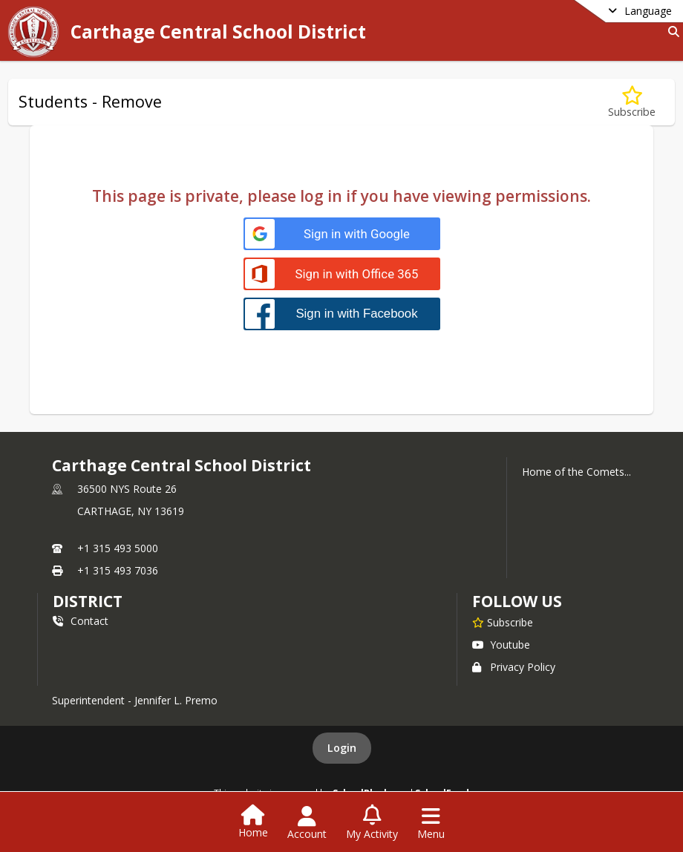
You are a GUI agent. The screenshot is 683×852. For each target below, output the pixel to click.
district (87, 601)
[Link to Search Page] (670, 31)
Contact (80, 621)
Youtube (501, 645)
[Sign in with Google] (342, 234)
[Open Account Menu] (307, 823)
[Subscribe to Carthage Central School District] (502, 622)
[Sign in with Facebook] (342, 314)
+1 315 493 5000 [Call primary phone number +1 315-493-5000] (117, 548)
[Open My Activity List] (372, 823)
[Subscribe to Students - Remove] (631, 102)
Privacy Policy (513, 667)
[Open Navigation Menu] (431, 823)
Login (341, 748)
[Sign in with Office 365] (342, 274)
